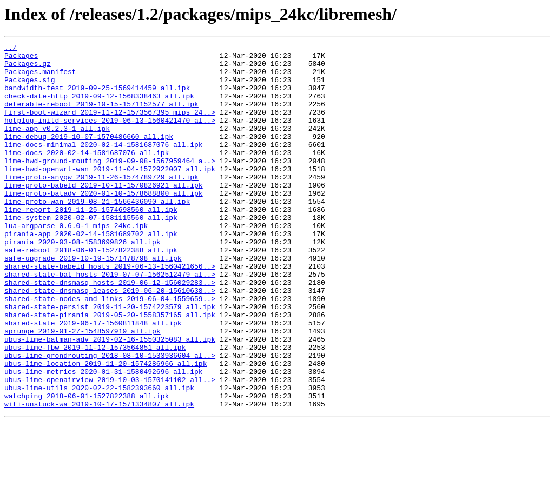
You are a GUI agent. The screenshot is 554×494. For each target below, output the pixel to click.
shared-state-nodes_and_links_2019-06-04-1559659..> (109, 350)
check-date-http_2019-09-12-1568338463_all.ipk (99, 107)
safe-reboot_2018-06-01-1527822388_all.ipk (90, 292)
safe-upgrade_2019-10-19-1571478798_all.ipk (93, 301)
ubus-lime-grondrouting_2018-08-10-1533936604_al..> (109, 418)
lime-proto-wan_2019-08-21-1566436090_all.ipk (97, 233)
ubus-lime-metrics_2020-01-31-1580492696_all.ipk (103, 438)
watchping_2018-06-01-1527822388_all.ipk (86, 467)
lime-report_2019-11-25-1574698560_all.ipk (90, 243)
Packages (21, 58)
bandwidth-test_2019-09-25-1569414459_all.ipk (97, 97)
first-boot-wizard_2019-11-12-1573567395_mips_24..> (109, 126)
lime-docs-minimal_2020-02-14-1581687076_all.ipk (103, 165)
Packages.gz (27, 68)
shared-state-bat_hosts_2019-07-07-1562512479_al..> (109, 321)
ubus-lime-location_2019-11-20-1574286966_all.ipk (105, 428)
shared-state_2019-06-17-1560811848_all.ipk (93, 379)
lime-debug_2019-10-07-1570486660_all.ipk (88, 156)
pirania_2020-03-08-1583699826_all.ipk (82, 282)
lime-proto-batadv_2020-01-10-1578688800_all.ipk (103, 224)
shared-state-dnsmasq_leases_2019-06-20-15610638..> (109, 340)
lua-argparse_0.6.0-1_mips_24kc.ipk (76, 263)
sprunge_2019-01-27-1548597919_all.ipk (82, 389)
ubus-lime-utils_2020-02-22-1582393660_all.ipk (99, 457)
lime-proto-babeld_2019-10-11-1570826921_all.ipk (103, 214)
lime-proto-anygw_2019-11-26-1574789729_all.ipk (101, 204)
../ (10, 49)
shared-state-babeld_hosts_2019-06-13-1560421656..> (109, 311)
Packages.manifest (40, 78)
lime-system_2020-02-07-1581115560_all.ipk (90, 253)
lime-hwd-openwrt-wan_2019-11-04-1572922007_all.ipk (109, 194)
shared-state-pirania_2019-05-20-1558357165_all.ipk (109, 370)
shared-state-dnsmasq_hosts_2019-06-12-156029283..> (109, 331)
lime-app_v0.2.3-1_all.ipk (57, 146)
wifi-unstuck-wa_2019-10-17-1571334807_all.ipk (99, 477)
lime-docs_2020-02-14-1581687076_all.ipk (86, 175)
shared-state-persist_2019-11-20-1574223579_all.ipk (109, 360)
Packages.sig (29, 87)
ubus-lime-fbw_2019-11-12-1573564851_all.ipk (95, 408)
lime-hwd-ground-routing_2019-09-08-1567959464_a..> (109, 185)
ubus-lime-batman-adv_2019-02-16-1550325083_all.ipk (109, 399)
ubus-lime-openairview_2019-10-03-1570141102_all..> (109, 447)
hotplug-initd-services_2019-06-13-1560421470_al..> (109, 136)
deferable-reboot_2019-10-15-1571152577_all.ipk (101, 117)
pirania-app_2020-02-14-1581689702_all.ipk (90, 272)
